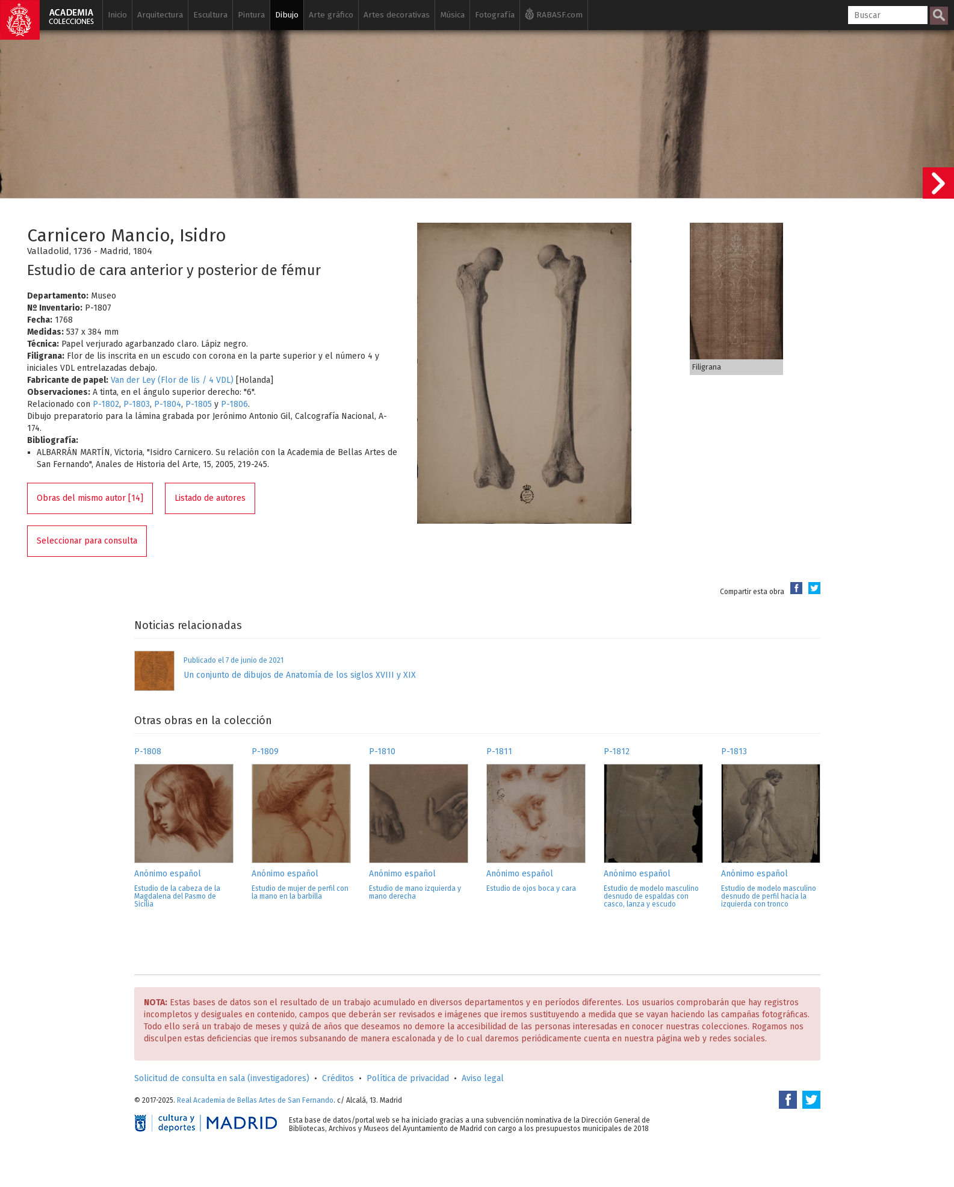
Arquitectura (160, 15)
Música (452, 15)
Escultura (210, 15)
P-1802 (106, 404)
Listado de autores (210, 498)
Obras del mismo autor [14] (90, 498)
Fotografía (495, 15)
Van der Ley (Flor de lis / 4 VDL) (172, 380)
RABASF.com (554, 14)
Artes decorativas (397, 15)
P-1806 (234, 404)
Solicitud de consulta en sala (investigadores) (221, 1078)
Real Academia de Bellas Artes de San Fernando (255, 1100)
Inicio (117, 15)
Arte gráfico (331, 15)
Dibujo (287, 15)
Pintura (251, 15)
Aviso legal (483, 1078)
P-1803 (136, 404)
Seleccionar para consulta (87, 541)
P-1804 (167, 404)
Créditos (338, 1078)
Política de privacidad (408, 1078)
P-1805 (198, 404)
